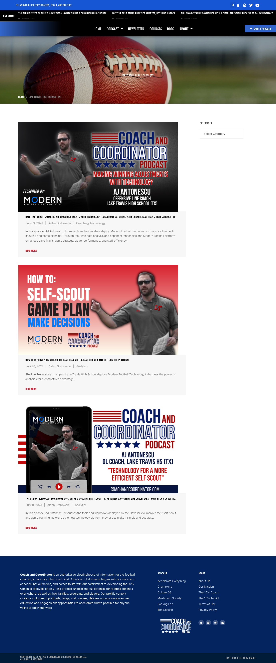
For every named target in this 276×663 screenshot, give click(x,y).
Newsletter (136, 28)
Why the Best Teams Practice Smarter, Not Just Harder (136, 13)
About (186, 28)
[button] (233, 5)
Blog (170, 28)
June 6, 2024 (34, 223)
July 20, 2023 (34, 366)
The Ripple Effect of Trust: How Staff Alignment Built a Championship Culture (55, 13)
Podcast (115, 28)
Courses (155, 28)
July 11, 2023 (34, 505)
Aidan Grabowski (60, 223)
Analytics (82, 366)
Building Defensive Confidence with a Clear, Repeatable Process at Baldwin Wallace (220, 13)
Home (97, 28)
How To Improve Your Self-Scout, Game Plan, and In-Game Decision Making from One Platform (77, 360)
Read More (31, 250)
